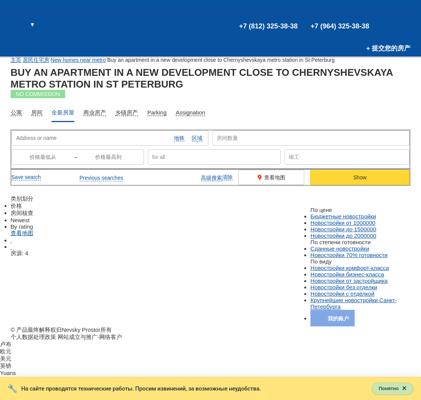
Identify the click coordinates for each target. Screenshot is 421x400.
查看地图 (271, 177)
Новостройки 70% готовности (349, 255)
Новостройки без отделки (343, 287)
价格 (16, 205)
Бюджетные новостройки (343, 216)
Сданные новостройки (339, 248)
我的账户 (338, 318)
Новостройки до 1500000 (343, 229)
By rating (22, 226)
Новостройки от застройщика (349, 281)
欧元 (5, 351)
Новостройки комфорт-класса (349, 268)
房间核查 (22, 213)
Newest (20, 220)
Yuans (8, 373)
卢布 (5, 344)
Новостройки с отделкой (342, 293)
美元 (5, 358)
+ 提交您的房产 (388, 48)
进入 (404, 25)
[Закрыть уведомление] (391, 388)
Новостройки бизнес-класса (347, 274)
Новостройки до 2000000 (343, 235)
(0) (391, 25)
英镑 (5, 365)
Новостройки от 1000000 (342, 223)
